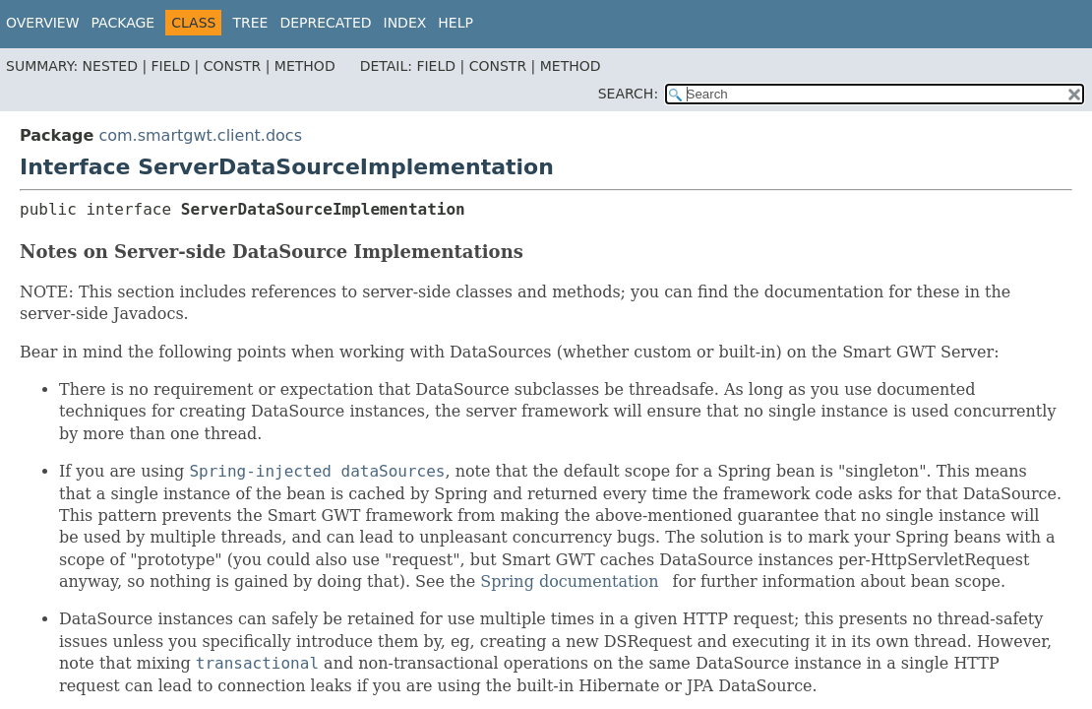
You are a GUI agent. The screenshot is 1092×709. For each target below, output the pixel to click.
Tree (250, 23)
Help (455, 23)
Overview (43, 23)
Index (405, 23)
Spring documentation (569, 581)
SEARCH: (628, 93)
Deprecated (325, 23)
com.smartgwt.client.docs (200, 135)
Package (123, 23)
